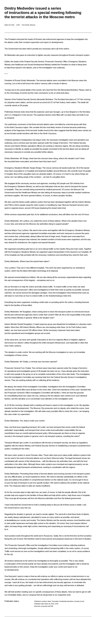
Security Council (79, 601)
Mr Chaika (24, 362)
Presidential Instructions (66, 601)
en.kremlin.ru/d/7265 (47, 606)
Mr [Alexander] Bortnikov (68, 90)
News (49, 601)
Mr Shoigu (24, 158)
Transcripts (55, 601)
